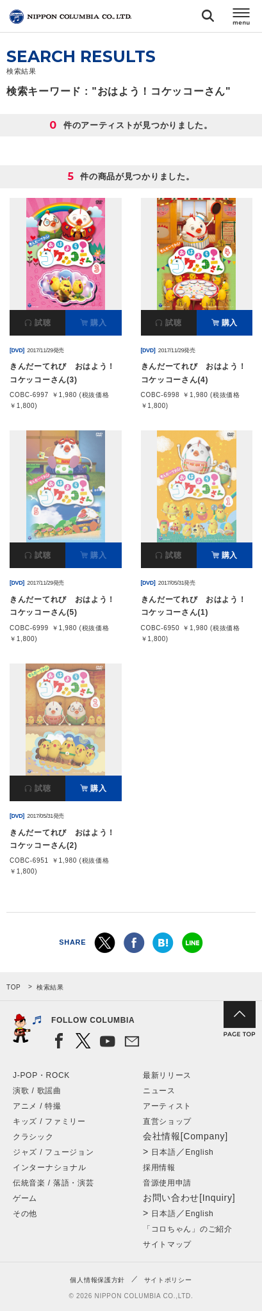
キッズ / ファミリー (49, 1121)
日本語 (163, 1152)
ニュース (159, 1090)
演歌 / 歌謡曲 (37, 1090)
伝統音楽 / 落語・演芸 (53, 1182)
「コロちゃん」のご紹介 (188, 1229)
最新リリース (167, 1075)
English (199, 1152)
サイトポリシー (168, 1279)
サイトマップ (167, 1244)
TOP (13, 987)
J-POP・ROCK (41, 1075)
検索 (208, 18)
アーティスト (167, 1106)
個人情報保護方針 (97, 1279)
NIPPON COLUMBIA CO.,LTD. (70, 17)
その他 (25, 1213)
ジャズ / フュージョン (53, 1152)
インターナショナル (49, 1167)
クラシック (33, 1136)
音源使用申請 (167, 1182)
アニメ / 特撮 (37, 1106)
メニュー (241, 18)
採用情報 (159, 1167)
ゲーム (25, 1198)
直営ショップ (167, 1121)
